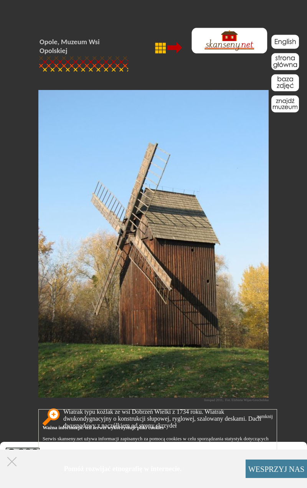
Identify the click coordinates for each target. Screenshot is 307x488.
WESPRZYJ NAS (276, 469)
